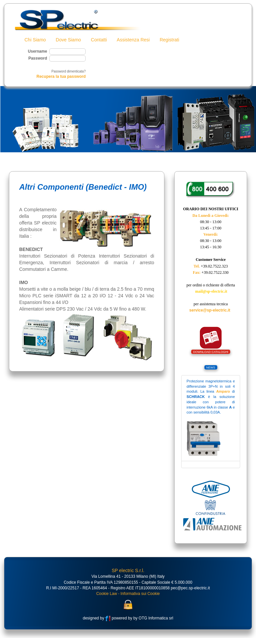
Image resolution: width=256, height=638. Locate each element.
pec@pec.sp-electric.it (190, 589)
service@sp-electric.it (209, 312)
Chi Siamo (35, 39)
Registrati (169, 39)
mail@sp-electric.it (211, 293)
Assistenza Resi (133, 39)
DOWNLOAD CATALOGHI (210, 353)
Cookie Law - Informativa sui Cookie (128, 595)
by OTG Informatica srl (152, 619)
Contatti (99, 39)
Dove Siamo (68, 39)
